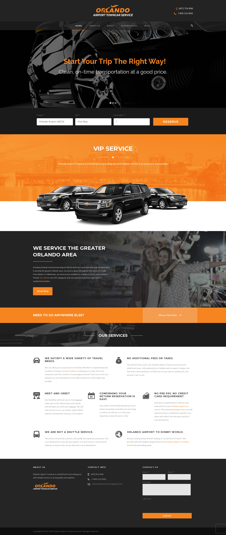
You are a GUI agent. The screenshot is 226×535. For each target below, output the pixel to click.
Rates (110, 26)
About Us (94, 26)
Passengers (119, 115)
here (183, 409)
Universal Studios (69, 371)
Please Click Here (168, 315)
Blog (147, 26)
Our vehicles (45, 278)
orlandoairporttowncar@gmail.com (107, 484)
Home (79, 26)
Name (146, 472)
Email (171, 472)
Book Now (42, 291)
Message (146, 482)
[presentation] (164, 506)
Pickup (40, 115)
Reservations (129, 26)
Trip (77, 115)
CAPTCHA (147, 499)
